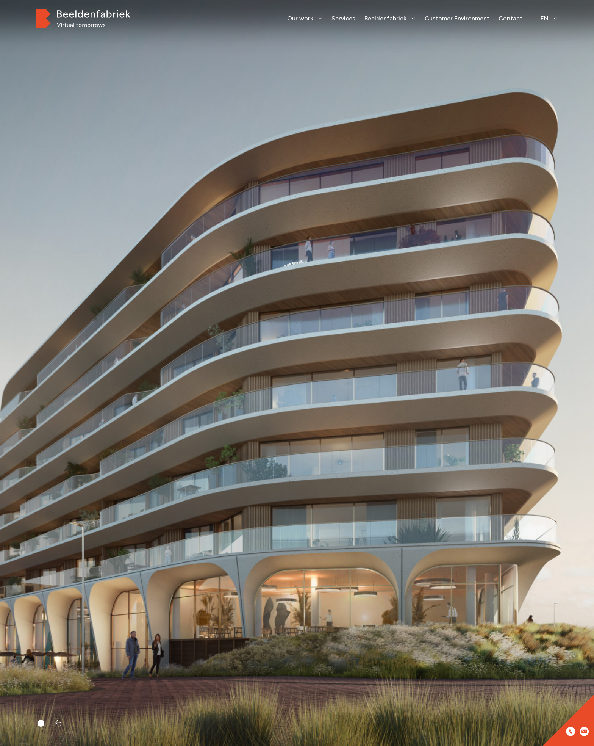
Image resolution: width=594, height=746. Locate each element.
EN (549, 18)
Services (343, 18)
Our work (304, 18)
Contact (510, 18)
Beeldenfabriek (390, 18)
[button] (585, 384)
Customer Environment (457, 18)
